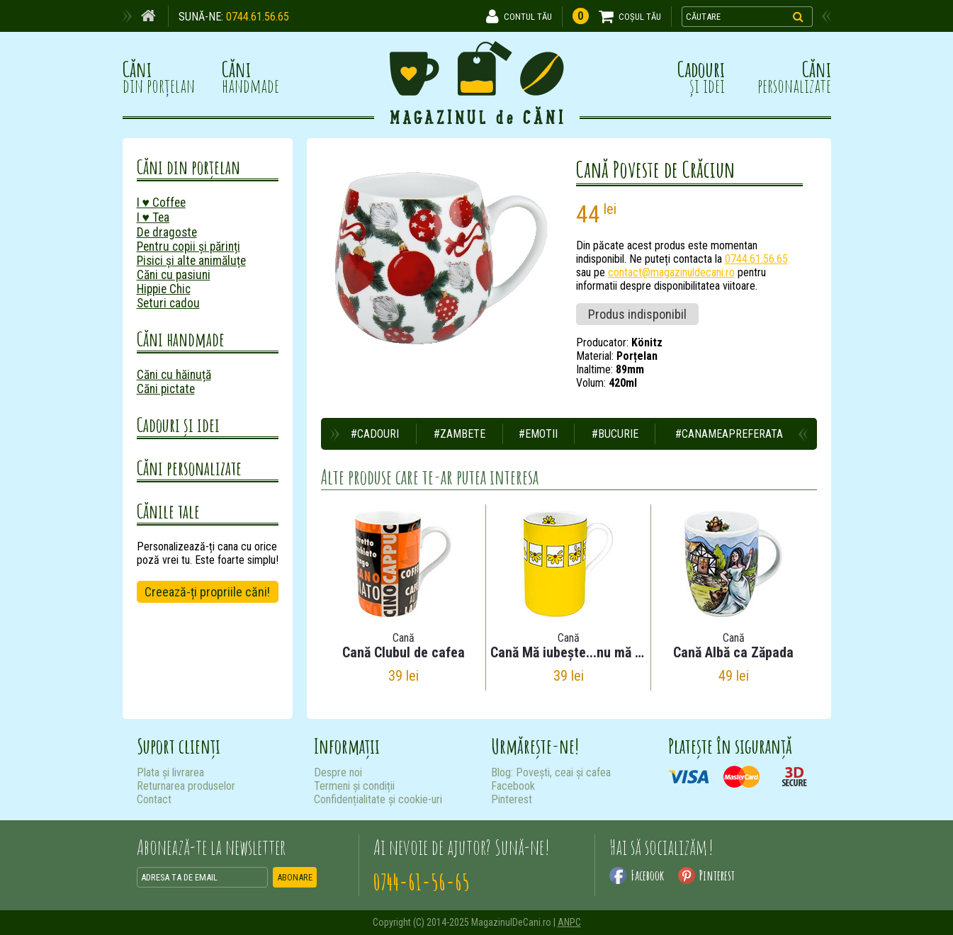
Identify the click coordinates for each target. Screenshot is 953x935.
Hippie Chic (164, 289)
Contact (154, 799)
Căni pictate (166, 389)
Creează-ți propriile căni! (207, 591)
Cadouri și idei (178, 424)
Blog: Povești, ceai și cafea (551, 772)
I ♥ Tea (153, 217)
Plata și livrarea (170, 772)
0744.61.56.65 (257, 16)
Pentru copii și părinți (188, 246)
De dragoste (167, 232)
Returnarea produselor (186, 786)
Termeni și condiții (354, 786)
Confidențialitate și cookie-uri (378, 799)
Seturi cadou (168, 303)
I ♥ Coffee (161, 203)
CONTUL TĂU (528, 16)
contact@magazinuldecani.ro (671, 272)
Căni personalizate (189, 467)
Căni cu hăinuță (174, 375)
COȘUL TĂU (640, 16)
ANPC (569, 922)
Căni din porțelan (188, 166)
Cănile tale (168, 511)
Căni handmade (181, 339)
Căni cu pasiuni (173, 275)
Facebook (513, 786)
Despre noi (338, 772)
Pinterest (511, 799)
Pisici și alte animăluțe (191, 261)
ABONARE (294, 877)
